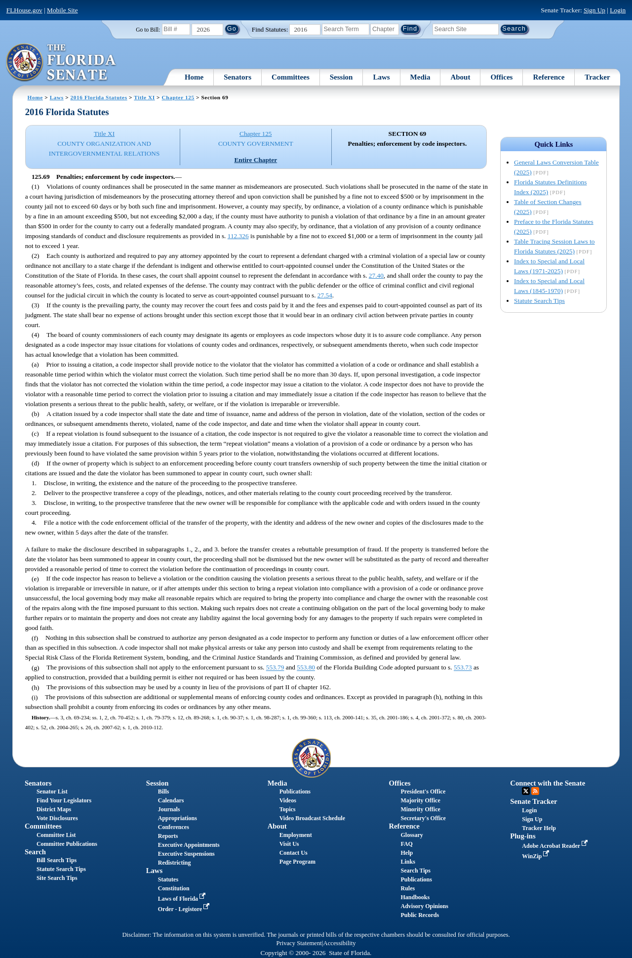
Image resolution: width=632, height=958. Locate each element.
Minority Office (420, 809)
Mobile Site (62, 10)
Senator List (52, 791)
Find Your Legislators (64, 800)
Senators (237, 77)
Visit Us (289, 843)
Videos (287, 800)
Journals (169, 809)
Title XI (144, 97)
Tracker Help (539, 828)
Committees (291, 77)
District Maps (54, 809)
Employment (295, 835)
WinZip (536, 856)
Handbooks (415, 897)
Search (35, 852)
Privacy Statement (298, 943)
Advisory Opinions (424, 906)
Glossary (411, 835)
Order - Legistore (185, 909)
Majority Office (420, 800)
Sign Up (594, 10)
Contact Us (293, 852)
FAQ (406, 843)
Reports (168, 836)
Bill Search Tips (57, 860)
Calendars (171, 800)
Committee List (56, 835)
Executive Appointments (189, 844)
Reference (548, 77)
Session (341, 77)
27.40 (376, 275)
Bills (163, 791)
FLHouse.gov (24, 10)
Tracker (597, 77)
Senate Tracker (533, 801)
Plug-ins (522, 836)
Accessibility (339, 943)
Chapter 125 (178, 97)
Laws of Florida (182, 898)
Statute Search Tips (539, 300)
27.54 (324, 295)
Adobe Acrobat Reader (556, 845)
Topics (287, 809)
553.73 (463, 667)
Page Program (297, 861)
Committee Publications (67, 843)
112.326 (238, 236)
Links (407, 861)
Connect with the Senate (547, 783)
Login (618, 10)
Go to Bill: (148, 30)
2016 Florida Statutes (99, 97)
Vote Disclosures (57, 818)
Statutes (168, 879)
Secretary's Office (422, 818)
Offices (501, 77)
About (460, 77)
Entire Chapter (255, 160)
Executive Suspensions (186, 853)
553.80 (306, 667)
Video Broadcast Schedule (312, 818)
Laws (381, 77)
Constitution (174, 888)
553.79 (275, 667)
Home (194, 77)
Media (420, 77)
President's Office (422, 791)
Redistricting (174, 862)
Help (406, 852)
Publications (295, 791)
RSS (535, 791)
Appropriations (177, 818)
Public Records (419, 915)
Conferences (173, 827)
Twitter (526, 791)
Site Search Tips (57, 878)
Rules (407, 888)
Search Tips (415, 870)
